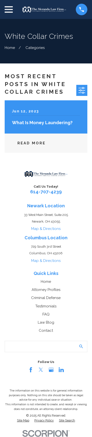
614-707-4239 (46, 191)
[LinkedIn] (61, 369)
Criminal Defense (46, 298)
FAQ (46, 314)
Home (46, 281)
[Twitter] (40, 369)
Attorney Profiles (46, 289)
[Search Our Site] (81, 346)
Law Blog (46, 322)
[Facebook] (30, 369)
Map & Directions (46, 228)
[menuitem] (23, 420)
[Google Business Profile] (51, 369)
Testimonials (45, 306)
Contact (46, 330)
